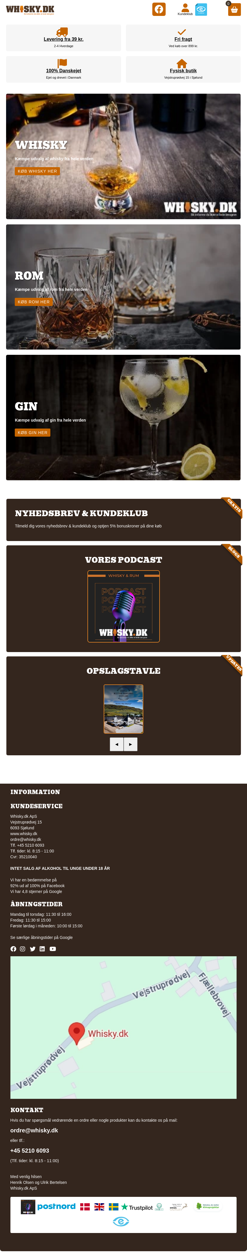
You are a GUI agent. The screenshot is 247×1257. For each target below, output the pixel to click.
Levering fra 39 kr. (63, 39)
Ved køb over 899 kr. (183, 46)
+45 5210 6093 (29, 1150)
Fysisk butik (183, 70)
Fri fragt (183, 39)
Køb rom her (34, 302)
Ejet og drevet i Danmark (63, 77)
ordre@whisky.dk (25, 839)
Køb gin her (32, 432)
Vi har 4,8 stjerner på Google (36, 891)
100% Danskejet (63, 70)
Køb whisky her (37, 171)
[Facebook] (159, 9)
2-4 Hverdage (64, 46)
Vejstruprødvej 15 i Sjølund (183, 77)
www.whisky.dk (23, 833)
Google (66, 937)
